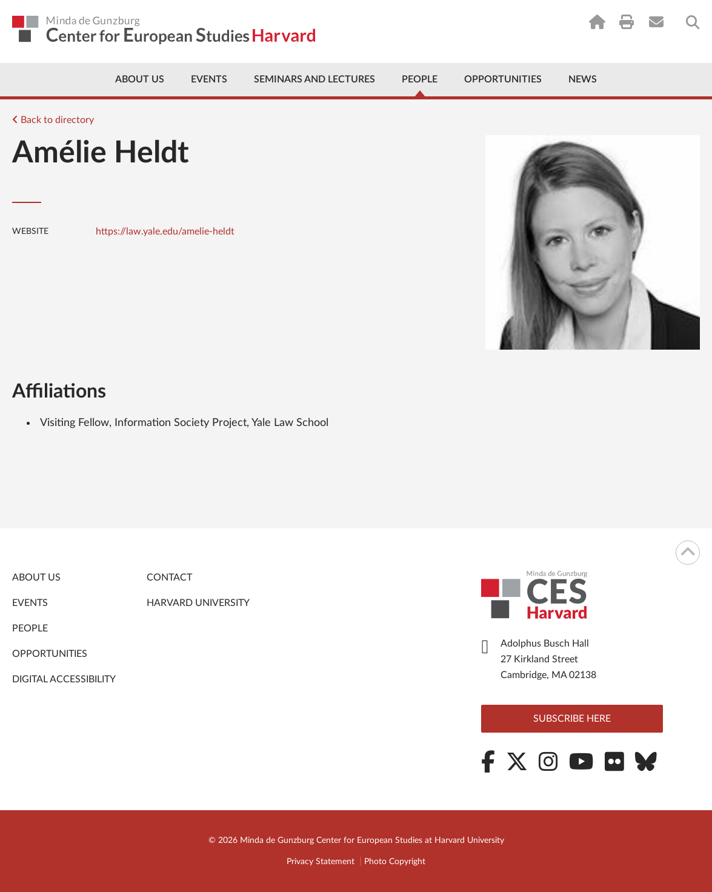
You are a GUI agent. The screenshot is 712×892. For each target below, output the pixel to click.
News (582, 79)
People (420, 79)
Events (209, 79)
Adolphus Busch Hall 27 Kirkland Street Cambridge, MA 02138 (548, 659)
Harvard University (198, 603)
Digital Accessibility (64, 679)
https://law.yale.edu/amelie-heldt (165, 231)
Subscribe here (572, 719)
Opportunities (503, 79)
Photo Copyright (394, 861)
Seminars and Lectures (314, 79)
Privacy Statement (320, 861)
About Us (139, 79)
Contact (169, 577)
